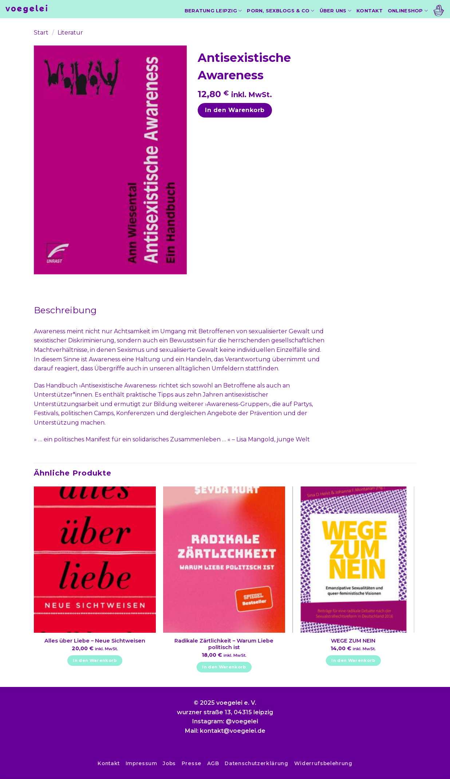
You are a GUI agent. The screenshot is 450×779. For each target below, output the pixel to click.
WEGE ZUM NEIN (353, 640)
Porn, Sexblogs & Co (280, 10)
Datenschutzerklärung (256, 763)
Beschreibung (65, 310)
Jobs (169, 763)
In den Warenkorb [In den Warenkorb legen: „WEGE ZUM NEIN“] (353, 660)
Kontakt (369, 10)
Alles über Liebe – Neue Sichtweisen (94, 640)
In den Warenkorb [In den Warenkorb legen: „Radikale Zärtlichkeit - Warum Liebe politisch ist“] (224, 666)
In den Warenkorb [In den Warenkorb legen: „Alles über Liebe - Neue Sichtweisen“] (95, 660)
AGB (213, 763)
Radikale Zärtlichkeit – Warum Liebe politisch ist (223, 644)
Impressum (141, 763)
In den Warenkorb (235, 110)
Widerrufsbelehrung (323, 763)
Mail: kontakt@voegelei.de (225, 730)
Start (41, 32)
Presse (191, 763)
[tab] (65, 310)
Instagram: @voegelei (225, 721)
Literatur (70, 32)
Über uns (336, 10)
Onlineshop (408, 10)
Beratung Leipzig (213, 10)
